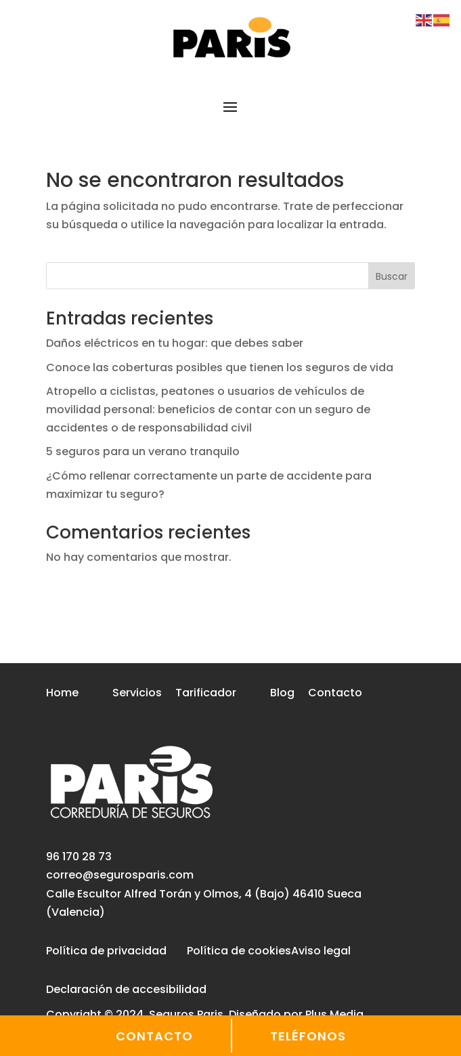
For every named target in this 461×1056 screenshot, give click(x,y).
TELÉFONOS (308, 1036)
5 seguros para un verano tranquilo (143, 451)
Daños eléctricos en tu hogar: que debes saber (174, 343)
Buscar (392, 276)
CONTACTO (154, 1036)
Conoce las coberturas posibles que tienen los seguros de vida (219, 367)
